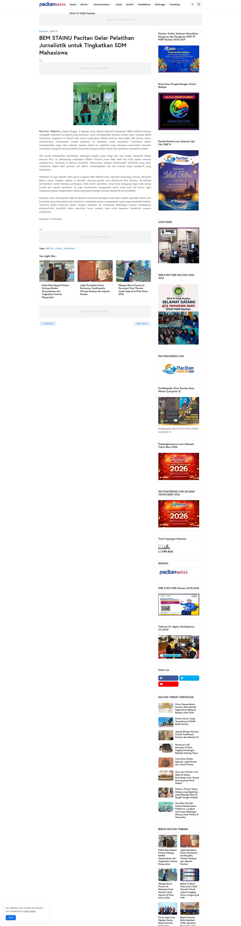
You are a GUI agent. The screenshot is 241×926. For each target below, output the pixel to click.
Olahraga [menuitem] (160, 4)
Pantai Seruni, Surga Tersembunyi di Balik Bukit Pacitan (185, 721)
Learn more (29, 911)
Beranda (43, 31)
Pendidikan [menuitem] (144, 4)
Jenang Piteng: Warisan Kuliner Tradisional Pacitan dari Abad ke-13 (187, 734)
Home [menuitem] (73, 4)
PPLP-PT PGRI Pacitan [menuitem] (82, 13)
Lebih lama (141, 323)
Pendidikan (69, 248)
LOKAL (58, 248)
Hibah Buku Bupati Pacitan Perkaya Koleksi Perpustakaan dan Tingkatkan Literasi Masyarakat (55, 291)
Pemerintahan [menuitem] (101, 4)
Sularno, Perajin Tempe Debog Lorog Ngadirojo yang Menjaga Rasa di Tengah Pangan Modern (186, 793)
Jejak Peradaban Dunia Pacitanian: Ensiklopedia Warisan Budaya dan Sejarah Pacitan (95, 290)
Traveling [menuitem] (174, 4)
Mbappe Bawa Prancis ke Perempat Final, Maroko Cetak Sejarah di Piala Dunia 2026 (133, 290)
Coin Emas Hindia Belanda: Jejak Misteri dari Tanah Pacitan (186, 761)
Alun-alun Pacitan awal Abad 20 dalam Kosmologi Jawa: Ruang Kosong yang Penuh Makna (187, 778)
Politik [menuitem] (130, 4)
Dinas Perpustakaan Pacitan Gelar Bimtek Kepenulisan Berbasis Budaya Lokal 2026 (185, 708)
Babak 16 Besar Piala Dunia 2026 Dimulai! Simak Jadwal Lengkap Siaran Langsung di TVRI (189, 890)
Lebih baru (48, 323)
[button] (192, 4)
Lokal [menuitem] (119, 4)
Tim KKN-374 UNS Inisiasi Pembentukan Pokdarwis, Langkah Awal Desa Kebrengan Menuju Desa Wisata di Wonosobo (186, 810)
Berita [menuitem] (84, 4)
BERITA (54, 31)
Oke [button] (11, 917)
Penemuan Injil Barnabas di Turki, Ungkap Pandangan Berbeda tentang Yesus (186, 749)
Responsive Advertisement (120, 19)
